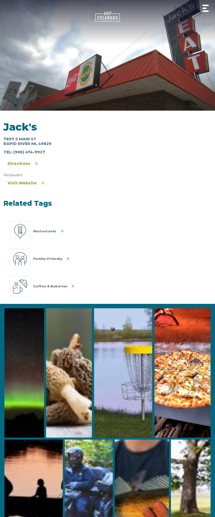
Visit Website (22, 183)
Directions (19, 163)
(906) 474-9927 (29, 152)
